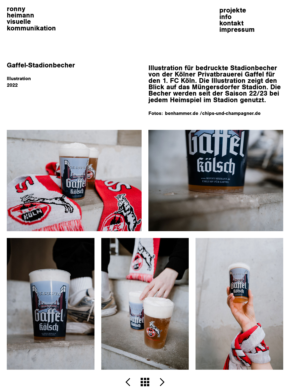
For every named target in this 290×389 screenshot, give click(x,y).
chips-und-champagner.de (231, 113)
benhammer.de (182, 113)
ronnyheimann (31, 18)
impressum (237, 29)
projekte (232, 10)
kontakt (231, 23)
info (225, 16)
